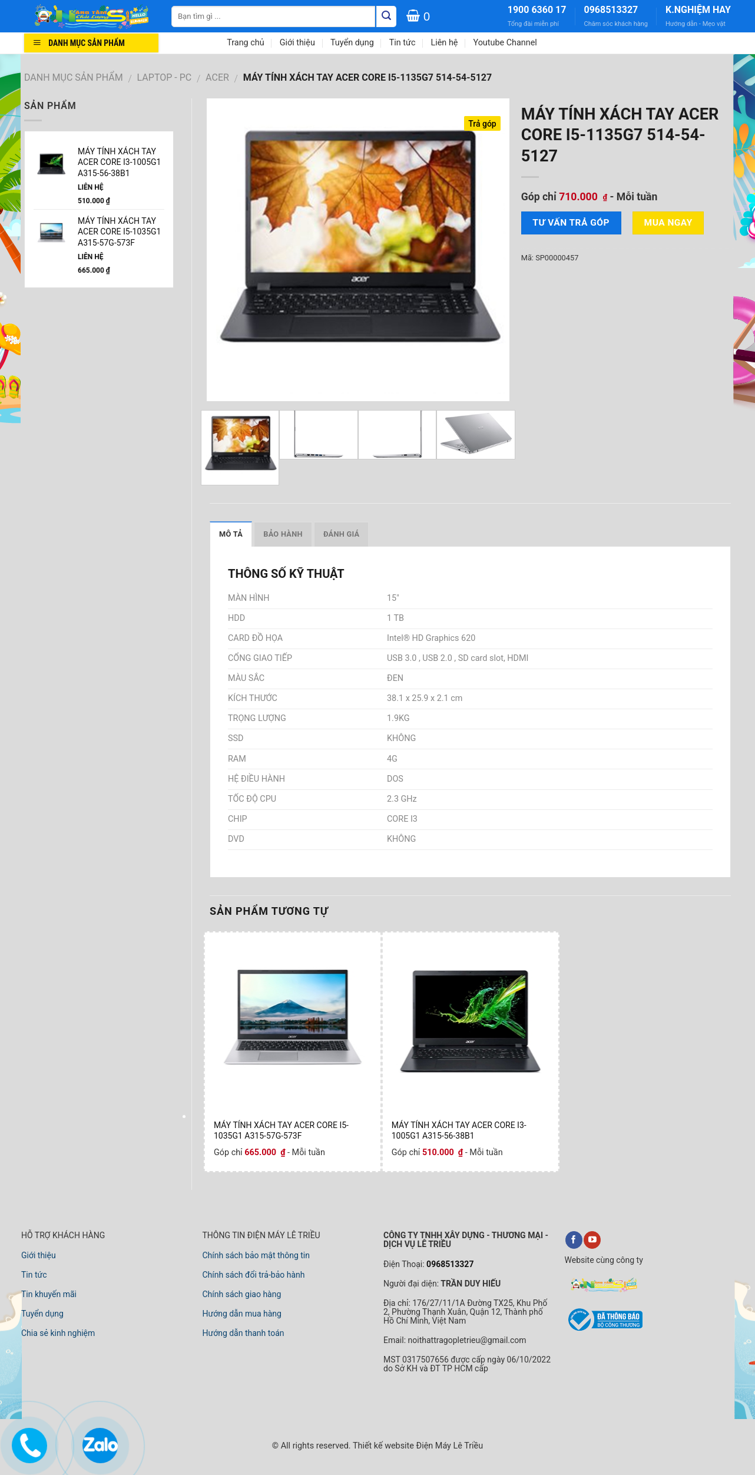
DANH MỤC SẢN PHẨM (73, 77)
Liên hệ (444, 43)
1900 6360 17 (537, 9)
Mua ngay (668, 222)
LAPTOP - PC (164, 77)
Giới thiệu (297, 43)
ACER (217, 77)
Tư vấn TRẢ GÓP (571, 222)
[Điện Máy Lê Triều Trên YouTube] (592, 1240)
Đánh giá (341, 534)
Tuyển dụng (352, 43)
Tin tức (402, 43)
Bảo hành (283, 534)
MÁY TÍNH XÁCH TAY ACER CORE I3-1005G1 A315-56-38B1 (459, 1130)
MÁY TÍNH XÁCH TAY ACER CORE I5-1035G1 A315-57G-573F (281, 1130)
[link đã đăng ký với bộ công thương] (604, 1329)
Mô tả (231, 534)
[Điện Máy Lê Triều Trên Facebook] (573, 1240)
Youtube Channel (505, 43)
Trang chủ (245, 43)
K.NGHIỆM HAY (698, 9)
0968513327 (611, 9)
